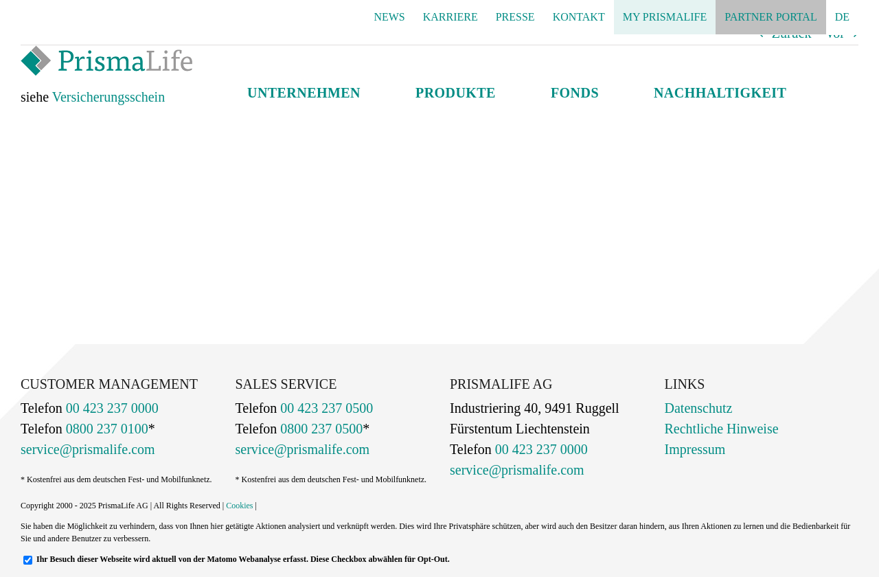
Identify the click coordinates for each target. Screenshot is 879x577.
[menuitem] (842, 17)
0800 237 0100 (105, 428)
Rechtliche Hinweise (722, 428)
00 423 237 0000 (110, 408)
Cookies (239, 505)
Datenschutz (699, 408)
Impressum (695, 449)
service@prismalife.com (88, 449)
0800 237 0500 (320, 428)
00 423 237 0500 (325, 408)
